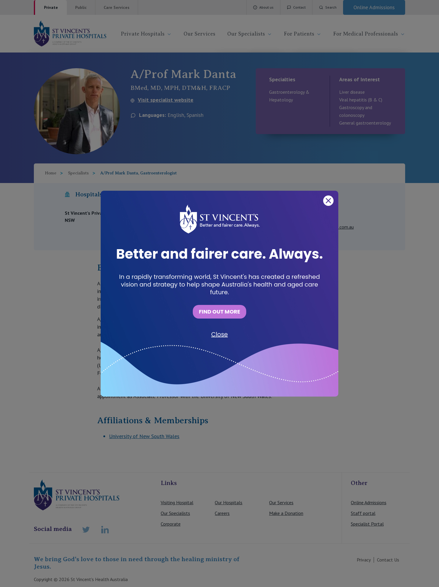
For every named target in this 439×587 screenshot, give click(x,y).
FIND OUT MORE (219, 311)
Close (219, 334)
